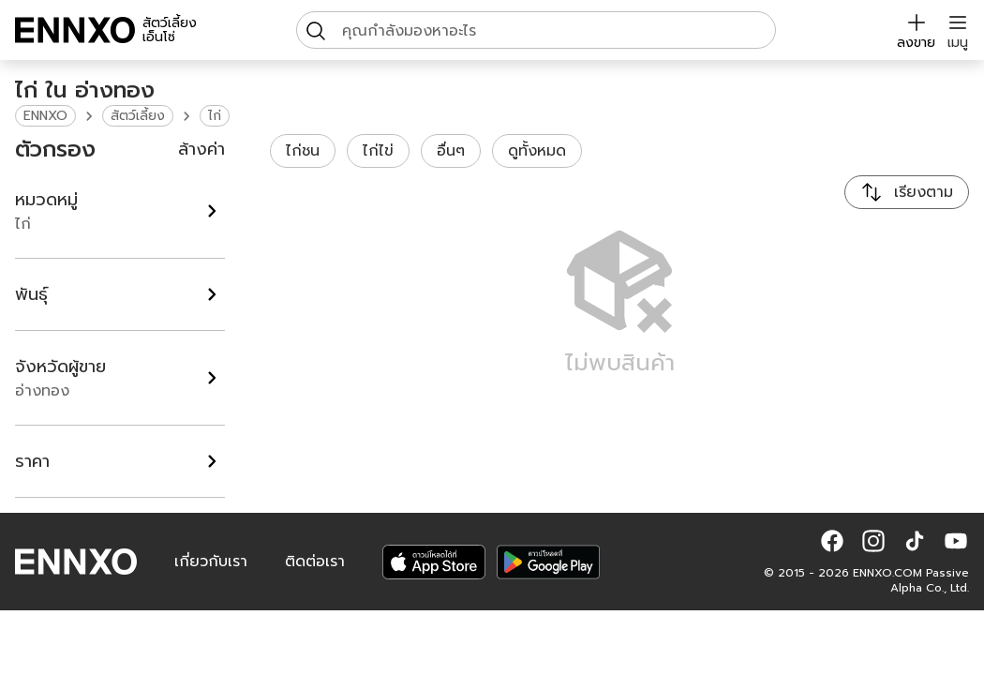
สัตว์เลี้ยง (138, 116)
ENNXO (45, 116)
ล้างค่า (201, 149)
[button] (832, 541)
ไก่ (214, 116)
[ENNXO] (75, 30)
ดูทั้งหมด (537, 151)
